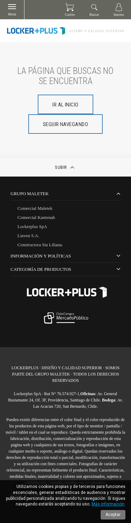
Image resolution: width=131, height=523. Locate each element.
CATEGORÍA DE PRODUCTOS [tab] (40, 269)
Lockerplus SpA (32, 226)
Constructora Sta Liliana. (40, 244)
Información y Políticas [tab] (40, 256)
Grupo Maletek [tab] (29, 193)
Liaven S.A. (28, 235)
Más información (108, 504)
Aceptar (113, 514)
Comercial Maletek (34, 208)
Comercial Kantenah (36, 217)
